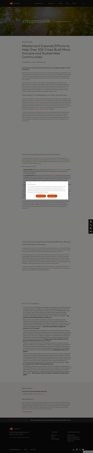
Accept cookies (52, 196)
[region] (47, 190)
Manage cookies (40, 196)
